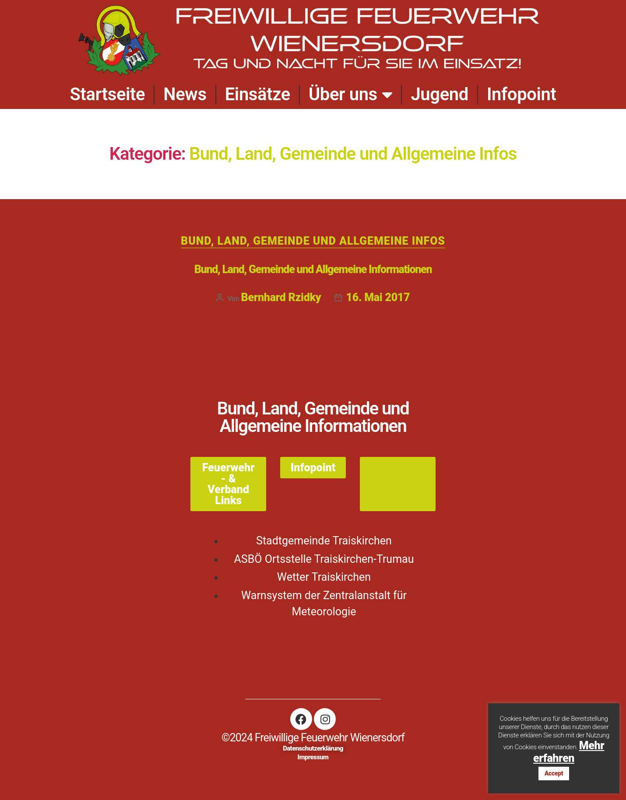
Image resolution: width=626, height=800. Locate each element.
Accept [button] (554, 773)
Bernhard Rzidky (281, 297)
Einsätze (257, 94)
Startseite (107, 94)
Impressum (313, 757)
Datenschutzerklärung (313, 748)
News (184, 94)
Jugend (439, 94)
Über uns (351, 94)
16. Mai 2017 (378, 297)
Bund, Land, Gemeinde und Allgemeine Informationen (313, 269)
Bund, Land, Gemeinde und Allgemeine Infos (313, 241)
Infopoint (521, 94)
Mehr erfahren (568, 752)
